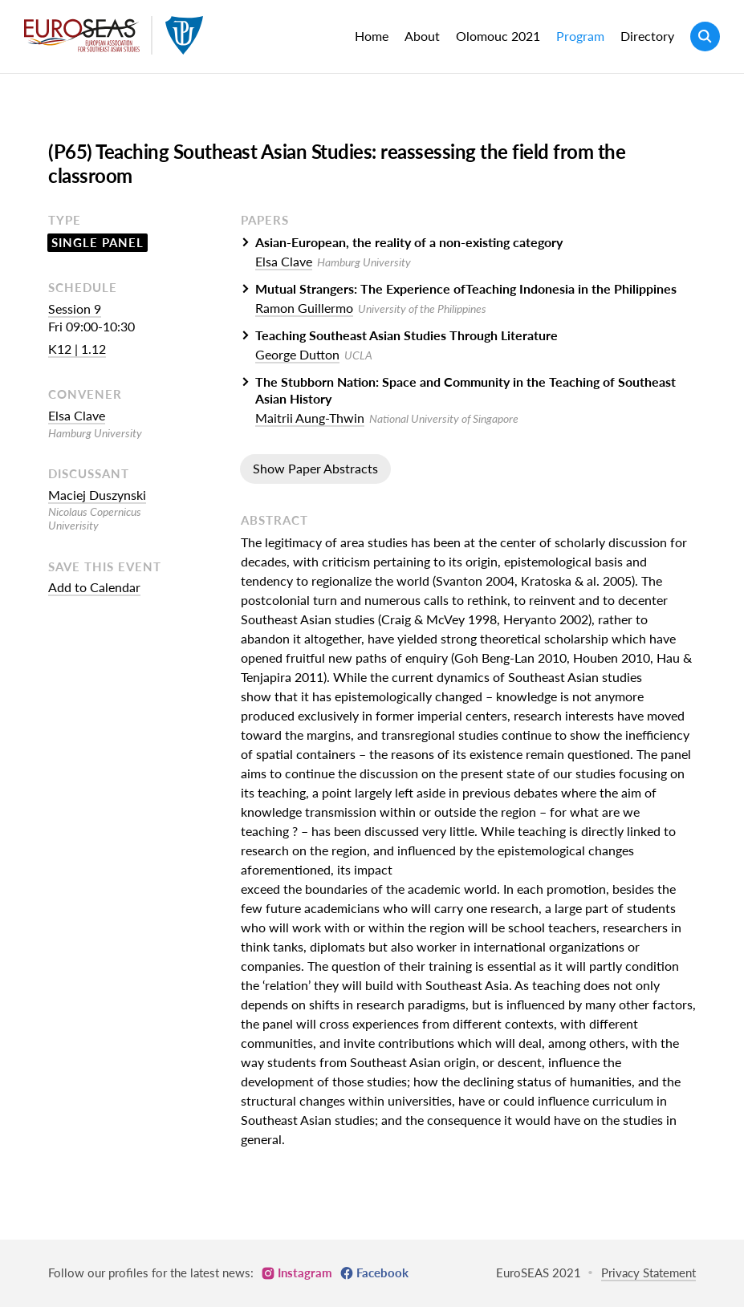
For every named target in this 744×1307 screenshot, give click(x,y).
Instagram (305, 1272)
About (422, 35)
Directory (647, 35)
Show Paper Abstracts (315, 468)
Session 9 (74, 308)
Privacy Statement (648, 1272)
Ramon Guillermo (304, 307)
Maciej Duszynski (97, 494)
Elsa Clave (76, 415)
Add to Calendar (94, 587)
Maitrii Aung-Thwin (309, 417)
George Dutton (297, 354)
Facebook (382, 1272)
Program (580, 35)
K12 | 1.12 (77, 348)
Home (371, 35)
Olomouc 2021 (498, 35)
